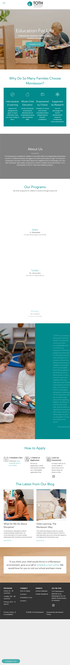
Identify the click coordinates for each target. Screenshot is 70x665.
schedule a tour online (48, 565)
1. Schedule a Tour (16, 458)
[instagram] (54, 477)
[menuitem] (11, 592)
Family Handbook (42, 594)
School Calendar (41, 591)
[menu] (4, 3)
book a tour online (14, 464)
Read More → (8, 540)
